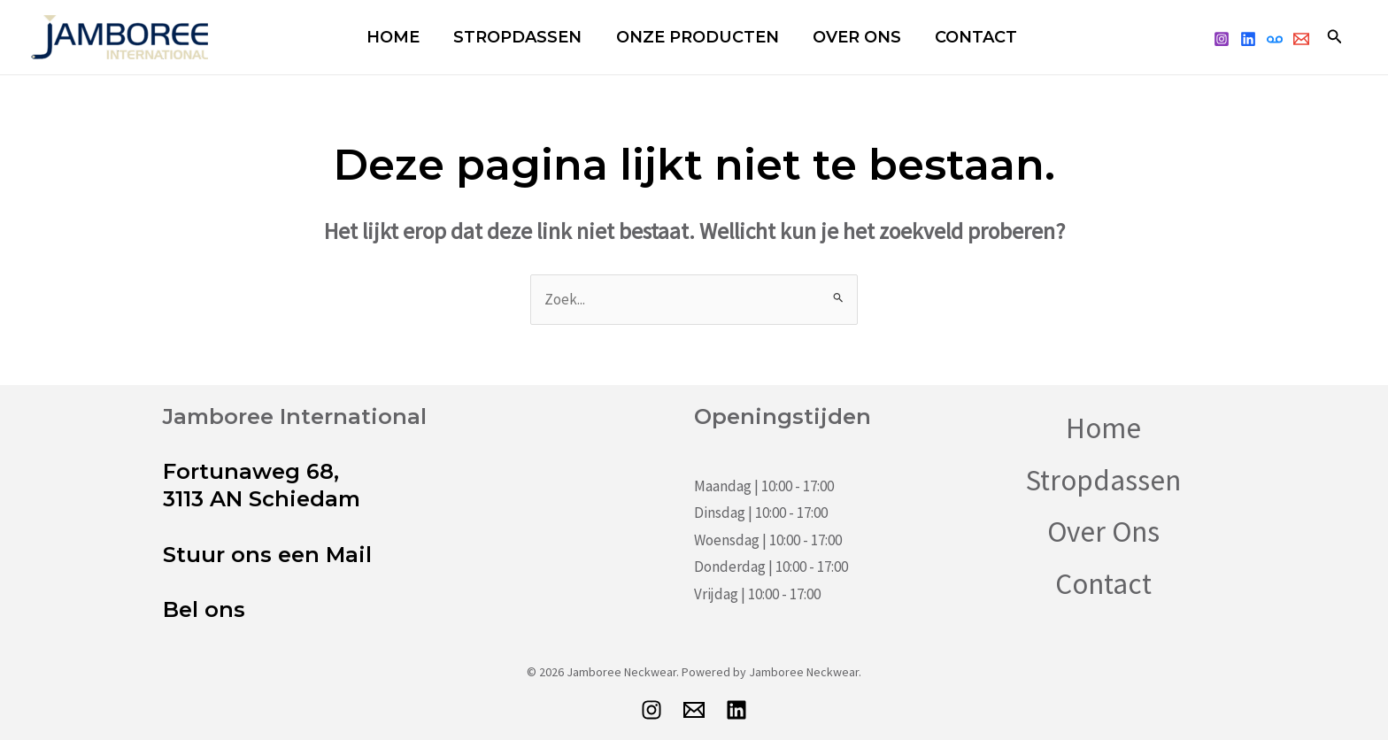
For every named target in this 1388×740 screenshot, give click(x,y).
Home (396, 37)
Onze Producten (686, 37)
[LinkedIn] (736, 710)
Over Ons (838, 37)
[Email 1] (1301, 39)
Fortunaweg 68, (251, 471)
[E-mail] (694, 710)
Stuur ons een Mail (267, 554)
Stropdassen (514, 37)
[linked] (1248, 39)
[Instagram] (1222, 39)
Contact (950, 37)
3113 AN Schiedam (261, 499)
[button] (1335, 37)
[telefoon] (1275, 39)
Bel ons (204, 609)
